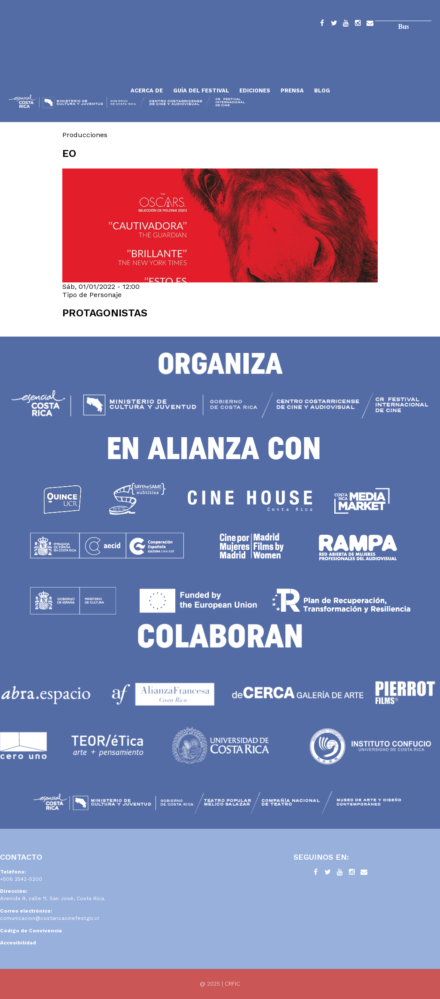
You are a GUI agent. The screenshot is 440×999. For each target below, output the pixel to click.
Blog (322, 90)
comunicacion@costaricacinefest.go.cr (50, 918)
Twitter (334, 24)
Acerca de (147, 90)
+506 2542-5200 (21, 879)
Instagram (358, 24)
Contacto (370, 24)
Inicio (67, 69)
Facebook (322, 24)
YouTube (346, 24)
